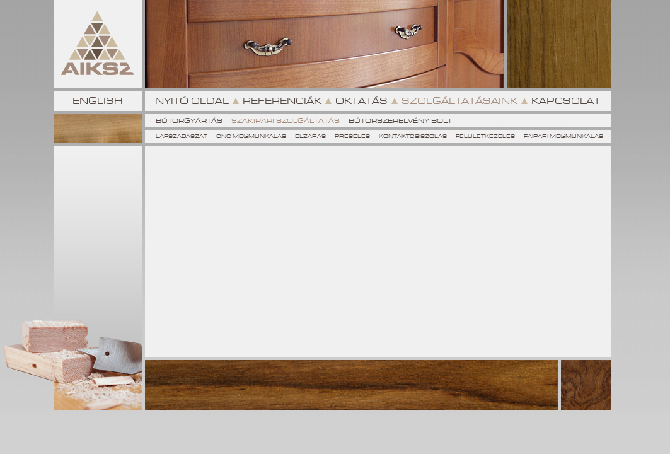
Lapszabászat (181, 136)
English (97, 101)
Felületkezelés (485, 136)
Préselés (352, 136)
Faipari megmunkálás (563, 136)
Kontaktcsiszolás (413, 136)
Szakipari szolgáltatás (285, 120)
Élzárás (310, 136)
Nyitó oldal (192, 101)
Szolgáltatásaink (459, 101)
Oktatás (361, 101)
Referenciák (282, 101)
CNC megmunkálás (251, 136)
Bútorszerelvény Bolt (400, 120)
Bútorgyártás (189, 120)
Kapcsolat (565, 101)
